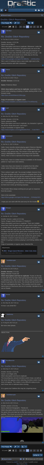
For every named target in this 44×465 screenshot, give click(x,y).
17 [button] (20, 27)
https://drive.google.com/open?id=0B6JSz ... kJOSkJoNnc (20, 59)
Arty (26, 464)
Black (18, 464)
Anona (8, 294)
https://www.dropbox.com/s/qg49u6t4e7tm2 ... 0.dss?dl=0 (20, 130)
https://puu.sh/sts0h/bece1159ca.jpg (13, 95)
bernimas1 (9, 136)
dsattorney (10, 314)
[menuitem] (5, 10)
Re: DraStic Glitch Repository (15, 36)
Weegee (8, 208)
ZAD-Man (9, 30)
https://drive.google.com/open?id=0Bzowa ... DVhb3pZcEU (20, 197)
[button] (9, 26)
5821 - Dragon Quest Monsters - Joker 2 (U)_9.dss (20, 251)
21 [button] (34, 27)
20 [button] (31, 27)
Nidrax (8, 69)
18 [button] (24, 27)
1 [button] (15, 27)
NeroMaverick (10, 360)
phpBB (15, 462)
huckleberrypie (11, 260)
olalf (7, 108)
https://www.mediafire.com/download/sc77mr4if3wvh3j (19, 102)
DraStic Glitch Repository (13, 19)
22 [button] (38, 27)
